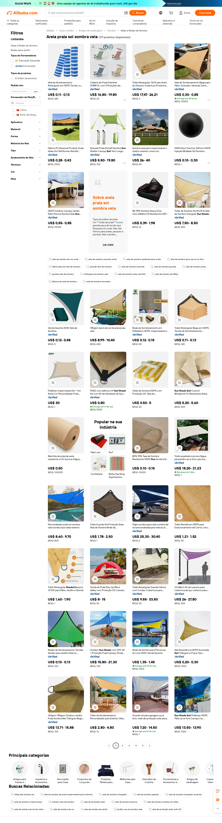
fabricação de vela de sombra (64, 266)
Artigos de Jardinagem (90, 30)
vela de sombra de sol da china (27, 809)
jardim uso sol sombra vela (128, 809)
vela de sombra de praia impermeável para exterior (67, 794)
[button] (126, 13)
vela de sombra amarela (131, 266)
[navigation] (25, 388)
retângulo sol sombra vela (94, 274)
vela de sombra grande (163, 266)
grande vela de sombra (99, 266)
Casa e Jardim (66, 30)
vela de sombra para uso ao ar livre (185, 259)
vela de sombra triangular (113, 794)
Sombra (112, 30)
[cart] (171, 13)
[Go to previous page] (109, 746)
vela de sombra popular (146, 794)
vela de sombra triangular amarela (183, 794)
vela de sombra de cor (62, 809)
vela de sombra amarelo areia (101, 259)
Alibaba (50, 30)
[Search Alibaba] (84, 13)
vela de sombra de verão (94, 809)
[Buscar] (137, 13)
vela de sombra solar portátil (130, 274)
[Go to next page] (149, 746)
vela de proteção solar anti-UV (165, 809)
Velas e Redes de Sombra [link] (134, 30)
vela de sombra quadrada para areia (142, 259)
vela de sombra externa (124, 802)
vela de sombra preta (194, 266)
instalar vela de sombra (61, 802)
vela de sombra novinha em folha (161, 802)
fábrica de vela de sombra (63, 281)
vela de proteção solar (93, 802)
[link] (217, 791)
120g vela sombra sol (22, 794)
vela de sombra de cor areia (64, 259)
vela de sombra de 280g (165, 274)
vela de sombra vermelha (96, 281)
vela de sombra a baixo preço (26, 802)
